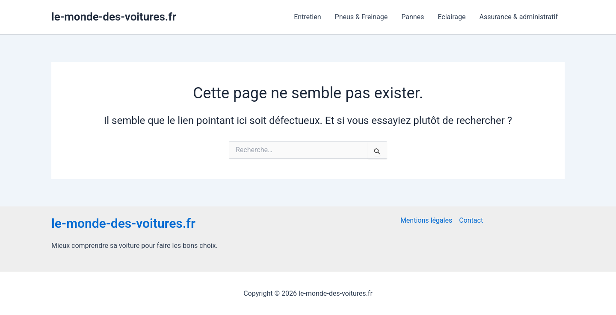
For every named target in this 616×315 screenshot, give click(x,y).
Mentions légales (426, 220)
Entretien (307, 17)
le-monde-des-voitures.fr (113, 16)
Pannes (412, 17)
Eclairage (451, 17)
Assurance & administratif (518, 17)
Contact (471, 220)
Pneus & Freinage (361, 17)
